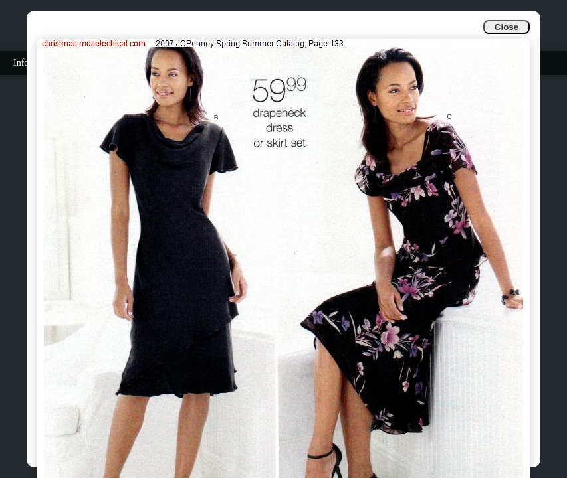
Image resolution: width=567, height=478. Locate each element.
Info (21, 63)
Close (506, 27)
